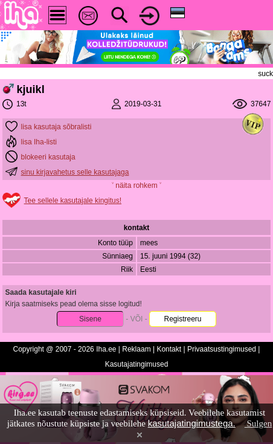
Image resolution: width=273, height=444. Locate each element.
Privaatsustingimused (221, 349)
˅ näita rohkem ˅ (136, 185)
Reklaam (136, 349)
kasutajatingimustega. (192, 423)
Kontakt (168, 349)
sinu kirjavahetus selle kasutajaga (75, 172)
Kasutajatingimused (137, 364)
